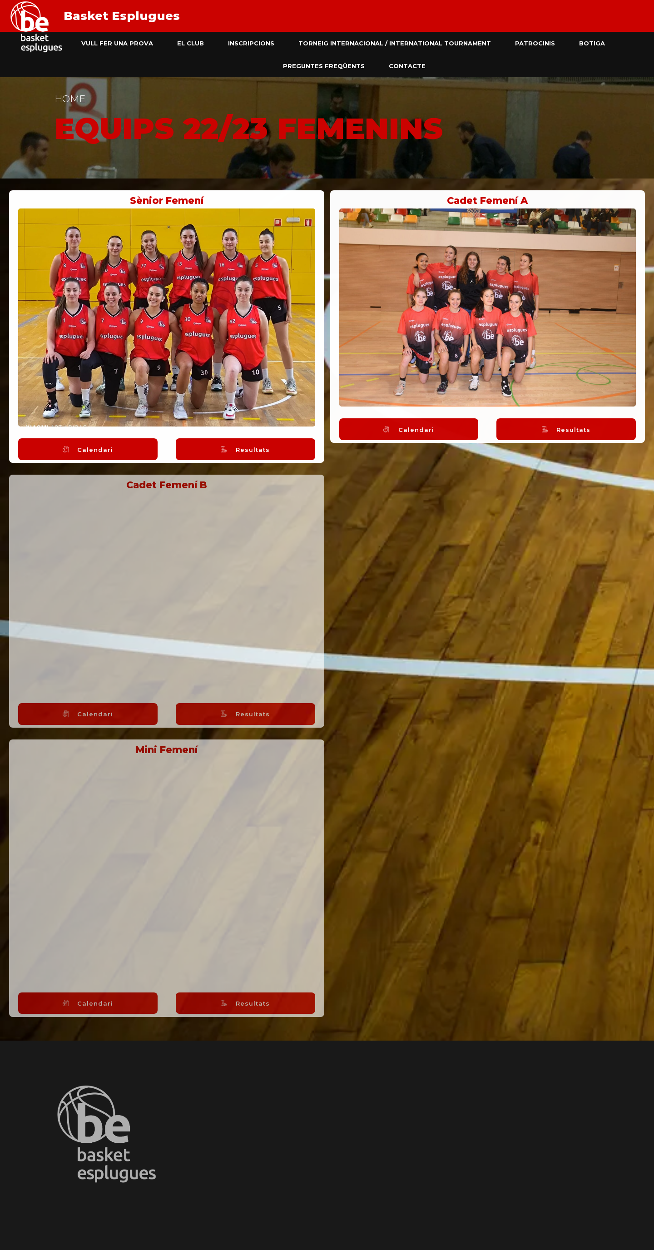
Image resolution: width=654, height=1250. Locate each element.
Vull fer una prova (117, 43)
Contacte (407, 65)
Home (69, 98)
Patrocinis (535, 43)
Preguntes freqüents (324, 65)
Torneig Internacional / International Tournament (394, 43)
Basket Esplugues (122, 16)
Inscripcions (251, 43)
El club (190, 43)
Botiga (592, 43)
